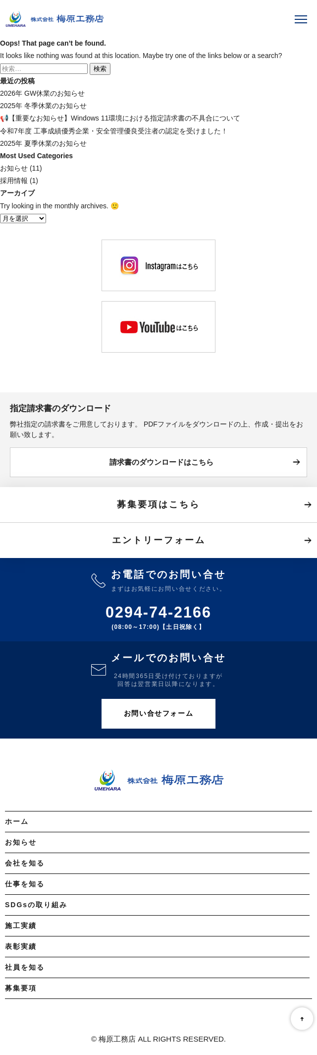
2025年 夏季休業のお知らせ (43, 143)
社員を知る (25, 967)
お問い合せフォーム (158, 713)
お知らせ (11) (21, 168)
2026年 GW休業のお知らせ (42, 93)
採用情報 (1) (19, 181)
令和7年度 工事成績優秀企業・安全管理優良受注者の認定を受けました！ (114, 131)
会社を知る (25, 863)
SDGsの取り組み (36, 905)
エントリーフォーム (159, 540)
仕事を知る (25, 884)
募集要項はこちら (158, 504)
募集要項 (21, 988)
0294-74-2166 (158, 612)
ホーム (17, 821)
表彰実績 (21, 946)
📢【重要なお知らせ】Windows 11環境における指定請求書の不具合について (120, 118)
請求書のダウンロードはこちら (161, 462)
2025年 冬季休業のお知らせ (43, 106)
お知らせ (21, 842)
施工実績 (21, 926)
